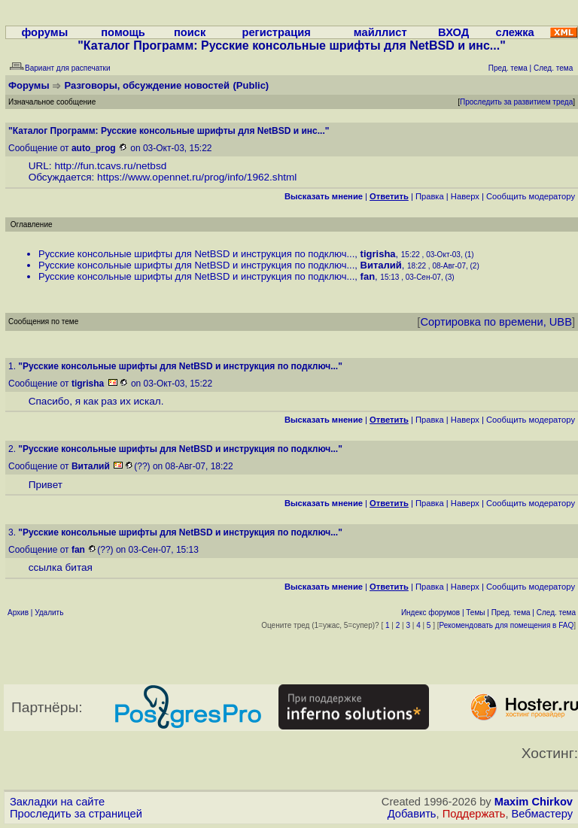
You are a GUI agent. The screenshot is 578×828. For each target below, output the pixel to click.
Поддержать (474, 814)
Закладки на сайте (57, 802)
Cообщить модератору (530, 196)
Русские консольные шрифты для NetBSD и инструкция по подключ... (196, 253)
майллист (380, 32)
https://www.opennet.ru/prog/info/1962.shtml (197, 177)
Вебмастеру (542, 814)
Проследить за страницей (76, 814)
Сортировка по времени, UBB (496, 322)
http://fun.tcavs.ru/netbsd (110, 165)
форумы (44, 32)
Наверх (465, 196)
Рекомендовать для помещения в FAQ (507, 625)
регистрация (276, 32)
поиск (189, 32)
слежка (515, 32)
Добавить (412, 814)
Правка (429, 196)
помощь (123, 32)
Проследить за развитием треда (516, 102)
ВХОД (453, 32)
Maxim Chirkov (533, 802)
